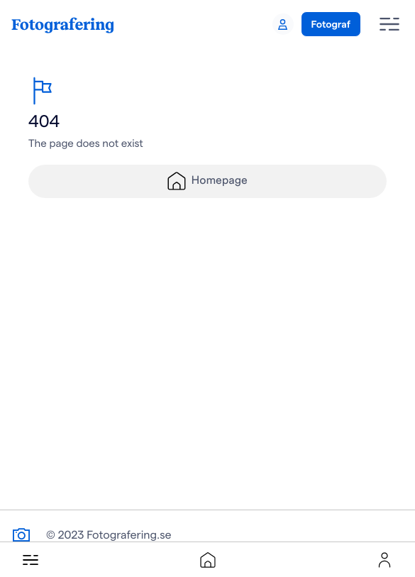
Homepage (207, 181)
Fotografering (62, 23)
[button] (30, 560)
